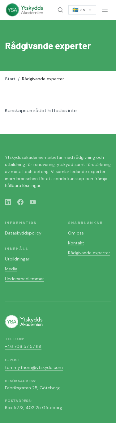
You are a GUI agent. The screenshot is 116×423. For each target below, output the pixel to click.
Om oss (76, 233)
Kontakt (76, 243)
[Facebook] (20, 202)
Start (10, 79)
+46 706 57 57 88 (23, 346)
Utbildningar (17, 259)
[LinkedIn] (8, 202)
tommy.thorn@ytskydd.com (34, 367)
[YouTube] (33, 202)
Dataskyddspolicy (23, 233)
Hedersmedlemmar (24, 278)
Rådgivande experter (89, 253)
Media (11, 269)
